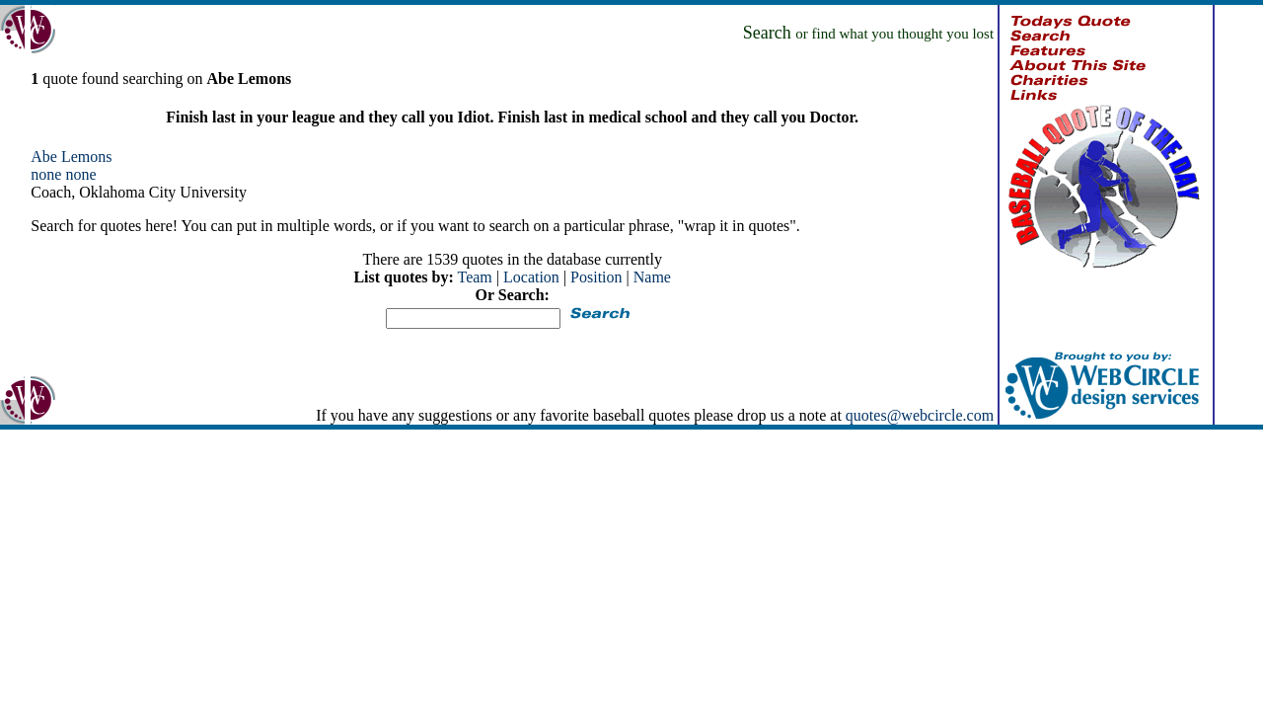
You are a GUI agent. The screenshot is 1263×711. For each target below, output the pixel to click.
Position (596, 277)
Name (652, 277)
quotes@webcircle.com (920, 415)
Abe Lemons (71, 156)
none (46, 174)
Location (531, 277)
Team (474, 277)
